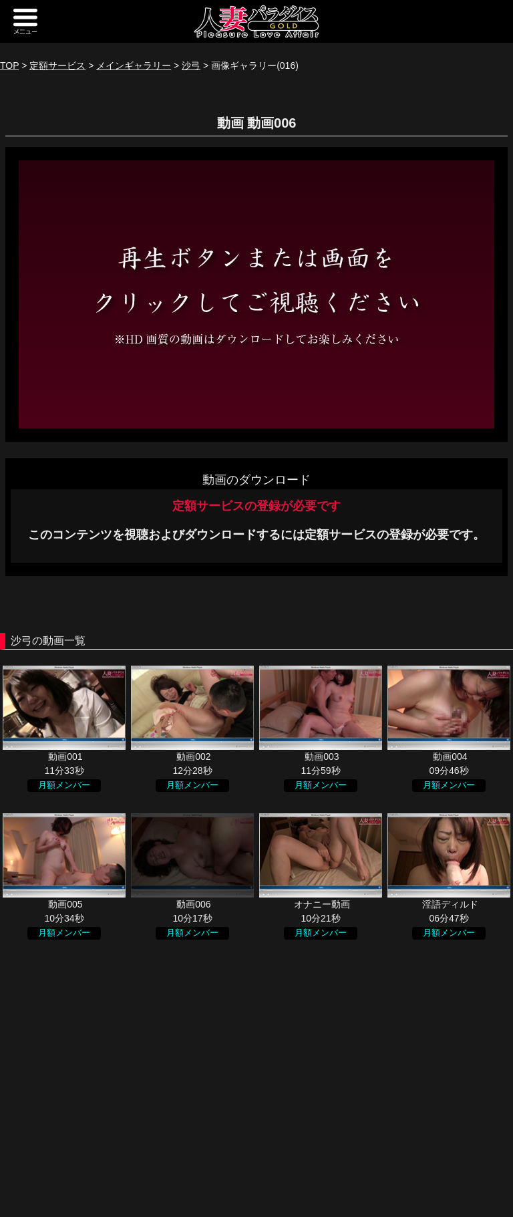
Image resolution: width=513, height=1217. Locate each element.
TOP (9, 65)
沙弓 (191, 65)
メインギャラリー (133, 65)
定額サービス (57, 65)
